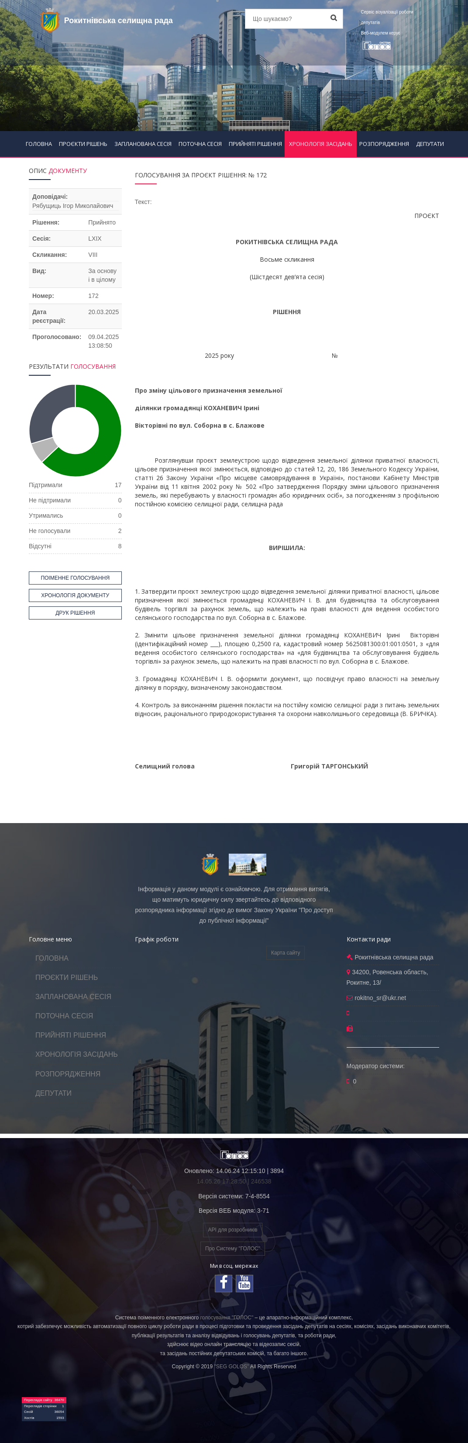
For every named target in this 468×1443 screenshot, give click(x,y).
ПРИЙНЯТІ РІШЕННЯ (255, 144)
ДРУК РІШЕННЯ (75, 613)
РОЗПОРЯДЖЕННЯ (384, 144)
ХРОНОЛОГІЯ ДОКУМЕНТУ (75, 595)
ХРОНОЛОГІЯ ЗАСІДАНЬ (320, 144)
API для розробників (232, 1230)
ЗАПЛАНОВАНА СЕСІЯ (143, 144)
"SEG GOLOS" (231, 1366)
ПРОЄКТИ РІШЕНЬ (83, 144)
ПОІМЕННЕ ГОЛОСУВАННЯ (75, 578)
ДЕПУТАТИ (430, 144)
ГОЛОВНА (39, 144)
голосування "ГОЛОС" (226, 1318)
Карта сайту (285, 953)
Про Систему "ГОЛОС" (232, 1249)
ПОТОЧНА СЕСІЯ (200, 144)
